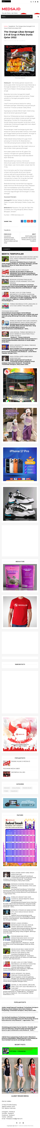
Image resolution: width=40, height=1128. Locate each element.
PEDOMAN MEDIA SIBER (10, 311)
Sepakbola (12, 26)
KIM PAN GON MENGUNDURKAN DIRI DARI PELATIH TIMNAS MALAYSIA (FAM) (23, 1049)
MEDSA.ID (11, 9)
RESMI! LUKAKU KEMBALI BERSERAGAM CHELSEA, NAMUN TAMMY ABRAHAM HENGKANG (22, 924)
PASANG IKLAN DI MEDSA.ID (19, 270)
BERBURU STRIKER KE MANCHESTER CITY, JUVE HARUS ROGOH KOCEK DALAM (23, 911)
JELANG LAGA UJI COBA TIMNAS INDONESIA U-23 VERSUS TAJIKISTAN (22, 293)
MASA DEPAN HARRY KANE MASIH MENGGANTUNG (19, 1006)
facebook (35, 249)
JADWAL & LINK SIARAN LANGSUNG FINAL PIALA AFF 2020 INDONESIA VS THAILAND (23, 986)
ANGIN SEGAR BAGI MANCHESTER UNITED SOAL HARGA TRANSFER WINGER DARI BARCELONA (24, 258)
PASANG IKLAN (27, 788)
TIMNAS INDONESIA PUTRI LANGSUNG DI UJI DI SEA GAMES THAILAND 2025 (23, 305)
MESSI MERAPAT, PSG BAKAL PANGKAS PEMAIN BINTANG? (21, 974)
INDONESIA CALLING (18, 772)
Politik (6, 791)
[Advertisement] (20, 692)
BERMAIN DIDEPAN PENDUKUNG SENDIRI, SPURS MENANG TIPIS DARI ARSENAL (22, 281)
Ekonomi (7, 788)
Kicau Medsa (16, 788)
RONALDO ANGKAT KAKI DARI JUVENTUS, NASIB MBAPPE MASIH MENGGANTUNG (23, 321)
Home (6, 26)
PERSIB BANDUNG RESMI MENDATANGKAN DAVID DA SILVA (22, 937)
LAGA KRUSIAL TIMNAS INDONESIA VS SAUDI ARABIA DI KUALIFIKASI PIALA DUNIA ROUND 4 (22, 333)
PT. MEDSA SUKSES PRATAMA (25, 1125)
